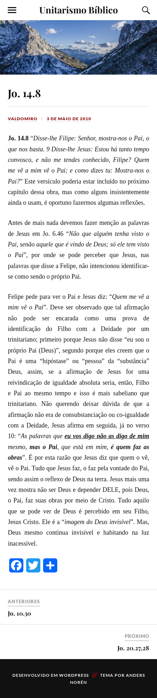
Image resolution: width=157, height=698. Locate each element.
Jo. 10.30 (19, 613)
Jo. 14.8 (24, 93)
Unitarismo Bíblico (78, 10)
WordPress (74, 675)
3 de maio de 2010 (69, 118)
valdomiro (22, 118)
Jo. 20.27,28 (133, 648)
